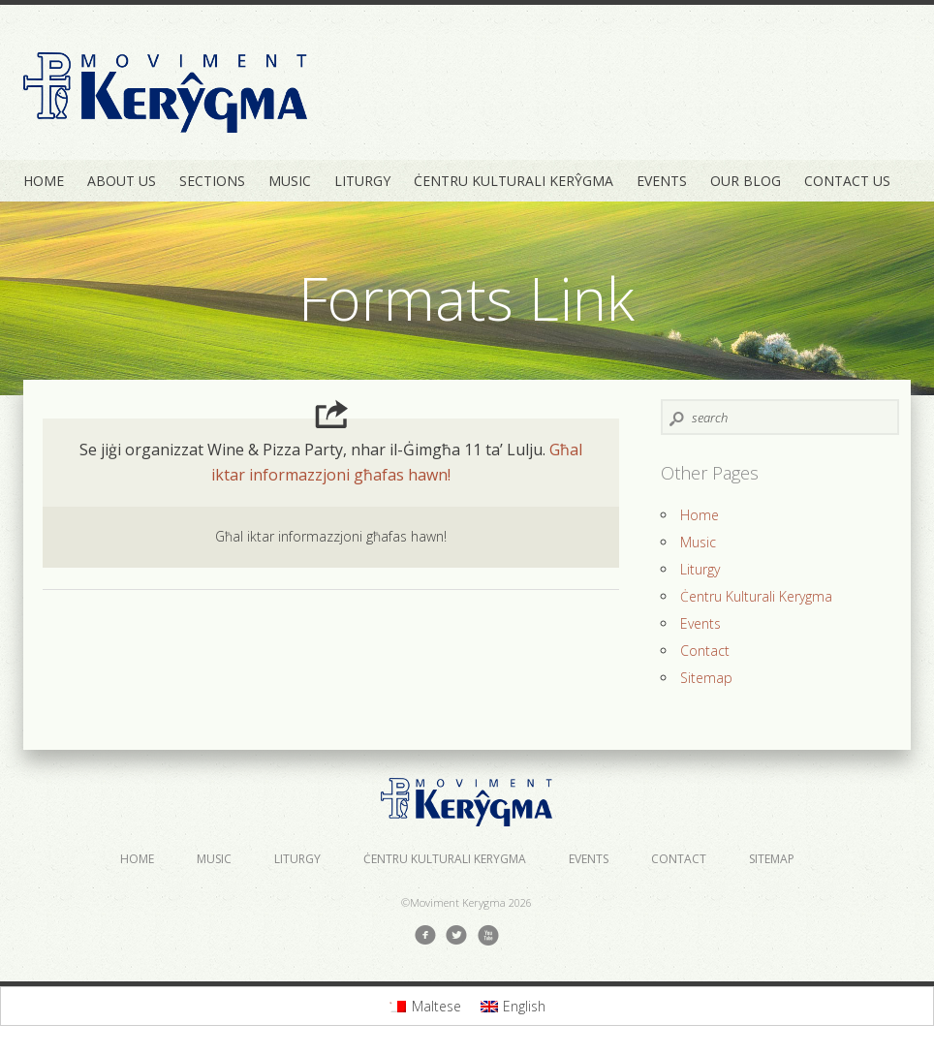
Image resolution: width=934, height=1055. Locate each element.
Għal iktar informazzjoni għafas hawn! (331, 536)
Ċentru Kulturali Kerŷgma (513, 180)
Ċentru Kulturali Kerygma (756, 596)
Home (43, 180)
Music (289, 180)
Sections (212, 180)
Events (662, 180)
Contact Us (847, 180)
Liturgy (362, 180)
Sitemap (706, 677)
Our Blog (745, 180)
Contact (705, 650)
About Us (121, 180)
